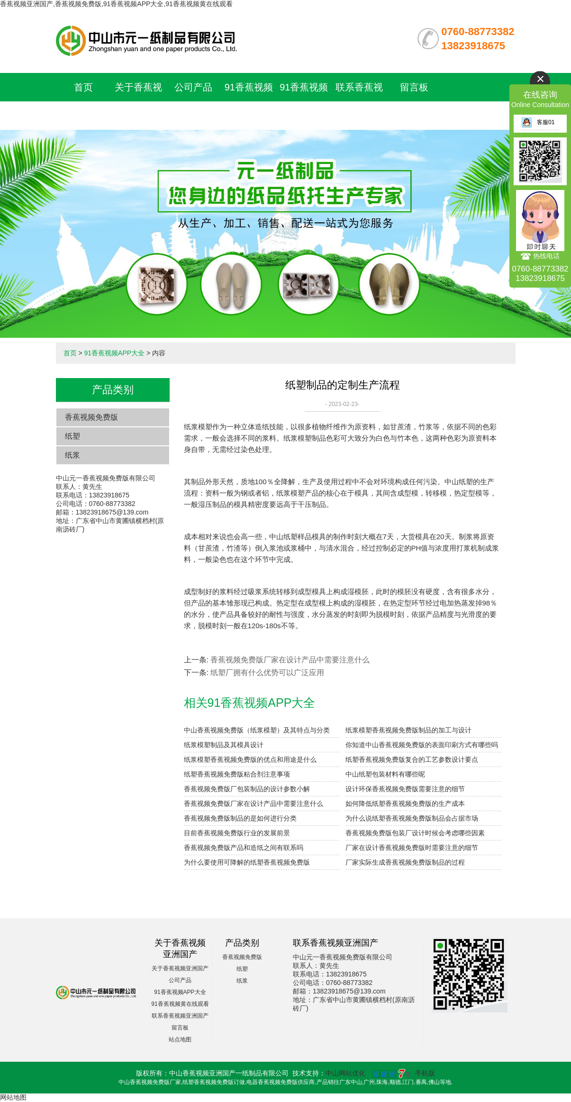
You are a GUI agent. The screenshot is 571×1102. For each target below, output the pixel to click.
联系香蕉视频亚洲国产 (180, 1015)
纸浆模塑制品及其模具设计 (223, 745)
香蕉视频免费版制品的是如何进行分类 (240, 818)
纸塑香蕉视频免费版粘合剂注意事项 (237, 774)
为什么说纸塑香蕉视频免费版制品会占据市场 (411, 818)
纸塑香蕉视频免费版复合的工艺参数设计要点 (411, 759)
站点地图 (180, 1039)
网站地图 (13, 1097)
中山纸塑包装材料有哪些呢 (385, 774)
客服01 (537, 122)
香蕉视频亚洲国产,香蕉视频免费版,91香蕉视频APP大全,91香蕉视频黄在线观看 (116, 4)
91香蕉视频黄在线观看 (179, 1004)
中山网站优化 (345, 1073)
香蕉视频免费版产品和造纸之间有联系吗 (243, 847)
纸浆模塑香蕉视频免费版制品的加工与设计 (408, 730)
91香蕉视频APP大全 (114, 353)
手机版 (425, 1073)
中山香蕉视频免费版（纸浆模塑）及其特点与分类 (257, 730)
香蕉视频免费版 (91, 417)
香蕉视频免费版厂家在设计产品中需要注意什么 (290, 660)
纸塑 (72, 436)
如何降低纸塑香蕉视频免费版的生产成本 (405, 803)
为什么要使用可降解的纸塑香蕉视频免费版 (247, 862)
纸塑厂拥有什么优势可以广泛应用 (267, 672)
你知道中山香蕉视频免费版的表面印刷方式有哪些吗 (421, 745)
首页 (83, 87)
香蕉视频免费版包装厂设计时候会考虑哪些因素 (415, 833)
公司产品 (193, 87)
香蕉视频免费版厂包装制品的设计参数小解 (247, 789)
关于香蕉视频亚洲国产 (180, 968)
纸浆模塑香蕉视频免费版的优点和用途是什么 (250, 759)
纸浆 (72, 455)
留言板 (414, 87)
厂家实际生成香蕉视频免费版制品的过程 (405, 862)
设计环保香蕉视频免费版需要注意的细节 (405, 789)
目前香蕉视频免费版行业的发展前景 (237, 833)
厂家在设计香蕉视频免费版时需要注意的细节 (411, 847)
